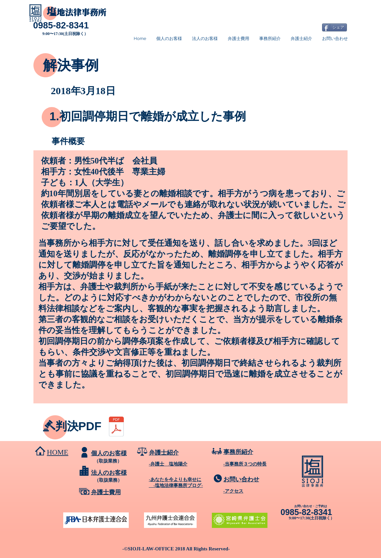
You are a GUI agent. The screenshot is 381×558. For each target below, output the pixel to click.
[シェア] (334, 27)
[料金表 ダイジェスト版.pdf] (116, 427)
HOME (58, 452)
